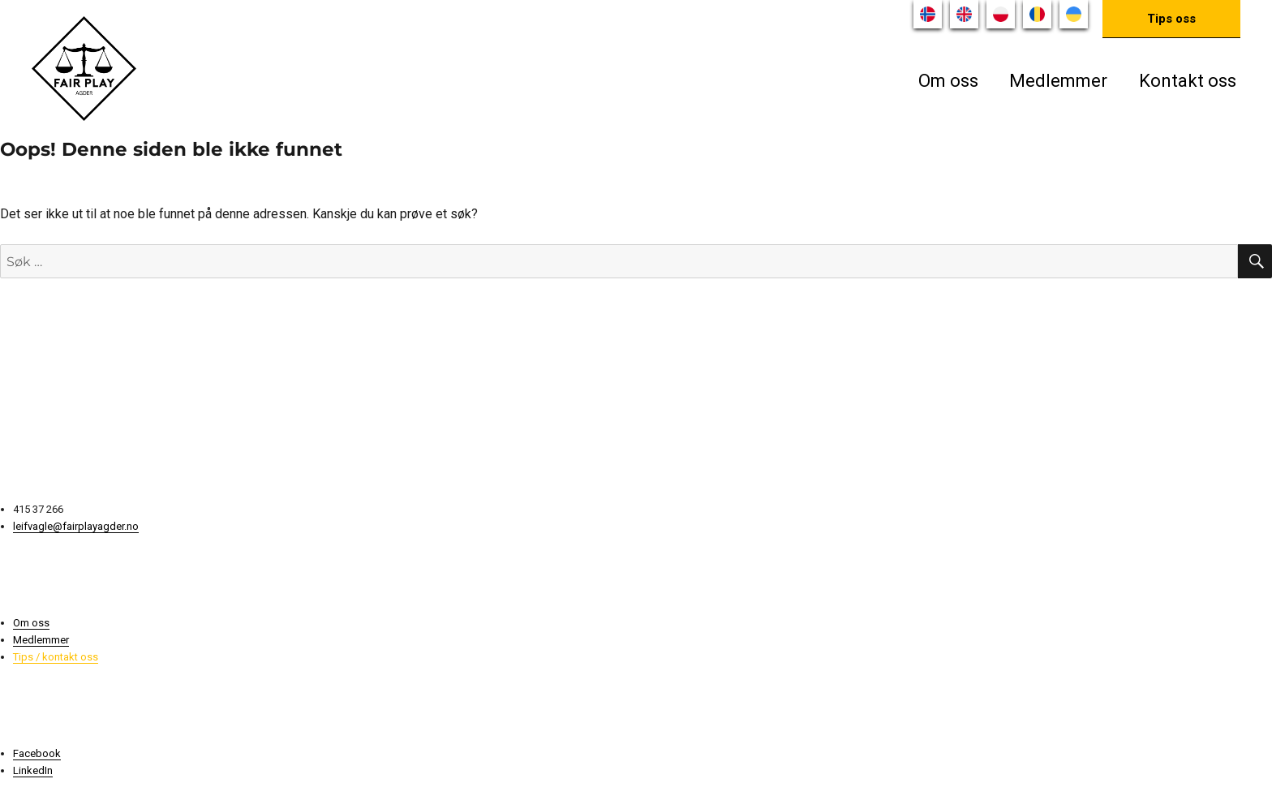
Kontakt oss (1187, 81)
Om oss (948, 81)
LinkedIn (33, 770)
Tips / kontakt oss (55, 657)
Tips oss (1171, 18)
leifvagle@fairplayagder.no (76, 526)
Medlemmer (1058, 81)
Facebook (37, 753)
